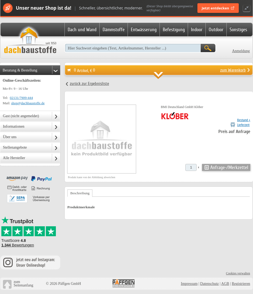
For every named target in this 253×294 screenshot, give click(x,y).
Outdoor (216, 29)
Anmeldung (241, 51)
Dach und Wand (82, 29)
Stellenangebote (15, 147)
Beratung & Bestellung (20, 70)
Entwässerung (144, 29)
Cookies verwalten (238, 273)
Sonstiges (238, 29)
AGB (225, 284)
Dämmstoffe (114, 29)
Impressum (189, 284)
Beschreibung (79, 193)
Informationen (13, 126)
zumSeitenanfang (23, 283)
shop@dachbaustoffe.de (28, 103)
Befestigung (174, 29)
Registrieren (241, 284)
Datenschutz (209, 284)
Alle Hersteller (14, 158)
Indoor (197, 29)
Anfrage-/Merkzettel (229, 167)
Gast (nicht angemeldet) (21, 116)
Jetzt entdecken (218, 8)
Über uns (10, 137)
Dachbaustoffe (30, 41)
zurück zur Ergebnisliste (89, 83)
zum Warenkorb (233, 70)
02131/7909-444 (21, 98)
